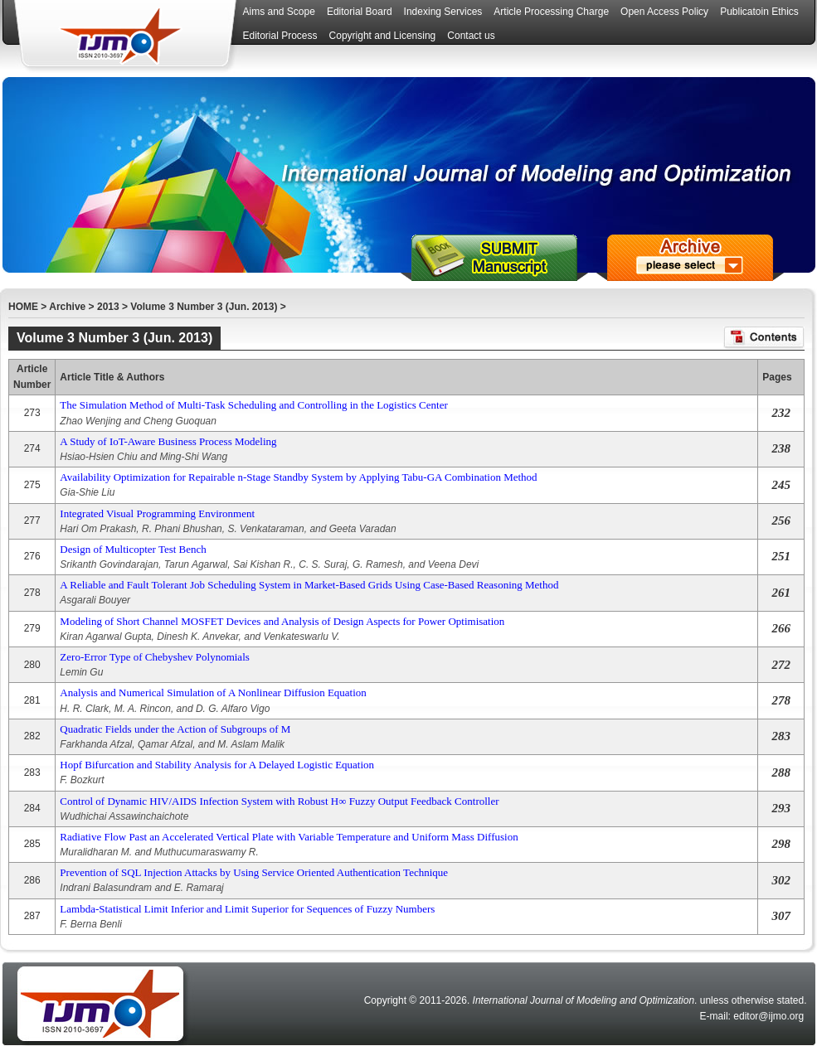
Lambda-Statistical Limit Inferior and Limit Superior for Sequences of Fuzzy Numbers (247, 909)
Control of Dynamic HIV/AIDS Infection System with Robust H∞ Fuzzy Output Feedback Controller (279, 801)
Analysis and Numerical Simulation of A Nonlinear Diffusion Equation (213, 692)
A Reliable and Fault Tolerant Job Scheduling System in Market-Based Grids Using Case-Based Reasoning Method (309, 585)
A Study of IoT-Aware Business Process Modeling (168, 441)
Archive (67, 306)
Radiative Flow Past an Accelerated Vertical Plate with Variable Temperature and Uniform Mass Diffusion (289, 837)
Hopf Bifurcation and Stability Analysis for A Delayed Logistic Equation (217, 764)
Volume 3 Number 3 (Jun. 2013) (203, 306)
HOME (23, 306)
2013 (108, 306)
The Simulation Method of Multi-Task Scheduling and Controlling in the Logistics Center (253, 405)
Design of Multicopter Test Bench (133, 549)
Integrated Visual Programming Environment (157, 513)
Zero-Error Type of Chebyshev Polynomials (154, 657)
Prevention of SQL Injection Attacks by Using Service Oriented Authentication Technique (254, 872)
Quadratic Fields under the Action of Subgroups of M (175, 729)
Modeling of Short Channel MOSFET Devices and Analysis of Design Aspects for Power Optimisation (282, 621)
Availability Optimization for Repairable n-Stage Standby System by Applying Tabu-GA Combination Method (298, 477)
